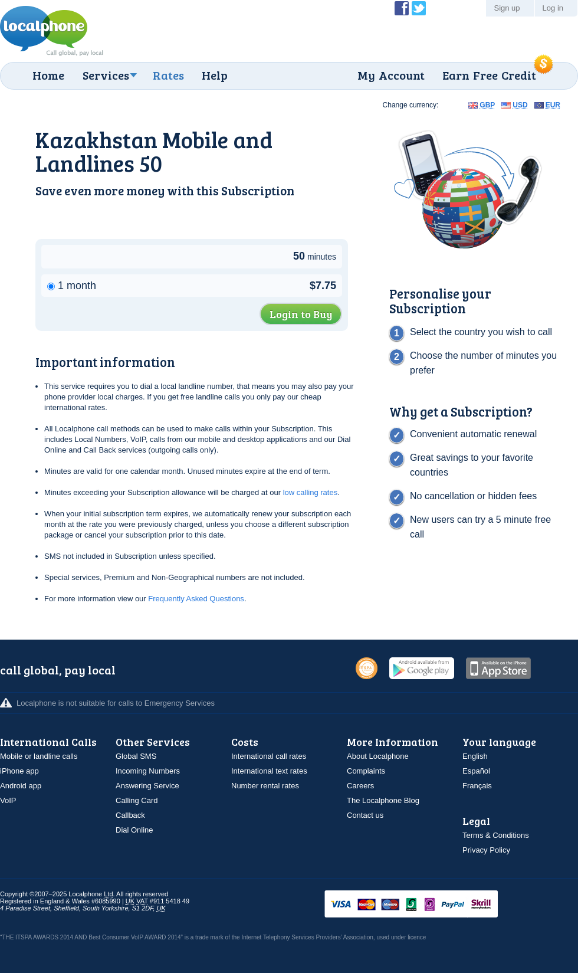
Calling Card (137, 800)
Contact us (365, 815)
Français (477, 785)
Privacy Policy (486, 850)
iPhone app (19, 770)
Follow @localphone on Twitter (419, 8)
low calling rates (310, 492)
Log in (553, 8)
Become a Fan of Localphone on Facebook (402, 8)
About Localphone (378, 756)
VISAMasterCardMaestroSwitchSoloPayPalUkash (427, 904)
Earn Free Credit (489, 75)
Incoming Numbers (148, 770)
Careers (360, 785)
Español (476, 770)
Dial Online (134, 829)
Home (48, 75)
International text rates (269, 770)
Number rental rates (265, 785)
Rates (168, 75)
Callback (130, 815)
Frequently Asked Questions (196, 598)
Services (106, 75)
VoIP (8, 800)
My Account (391, 75)
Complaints (366, 770)
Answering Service (147, 785)
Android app (20, 785)
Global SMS (136, 756)
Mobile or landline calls (39, 756)
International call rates (268, 756)
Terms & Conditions (495, 835)
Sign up (507, 8)
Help (215, 75)
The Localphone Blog (383, 800)
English (475, 756)
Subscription (257, 190)
